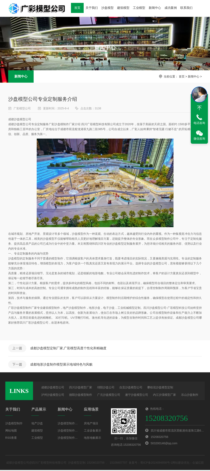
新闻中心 (154, 11)
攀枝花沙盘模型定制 (160, 388)
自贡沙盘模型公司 (130, 388)
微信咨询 (199, 138)
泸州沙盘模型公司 (52, 395)
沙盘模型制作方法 (68, 424)
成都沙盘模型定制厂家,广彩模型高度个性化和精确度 (69, 348)
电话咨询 (199, 123)
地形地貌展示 (92, 438)
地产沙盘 (37, 424)
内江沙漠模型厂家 (164, 395)
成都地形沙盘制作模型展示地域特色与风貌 (62, 365)
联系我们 (185, 8)
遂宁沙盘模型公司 (136, 395)
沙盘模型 (107, 11)
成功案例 (170, 8)
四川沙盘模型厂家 (80, 388)
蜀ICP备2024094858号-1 (156, 463)
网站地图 (11, 431)
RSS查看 (11, 438)
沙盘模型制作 (14, 424)
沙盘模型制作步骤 (68, 431)
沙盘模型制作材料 (68, 438)
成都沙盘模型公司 (52, 388)
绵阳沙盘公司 (105, 388)
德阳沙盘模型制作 (80, 395)
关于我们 (91, 8)
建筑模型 (123, 11)
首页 (77, 8)
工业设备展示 (92, 431)
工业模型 (138, 11)
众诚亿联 (198, 463)
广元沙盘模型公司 (108, 395)
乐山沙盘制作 (189, 395)
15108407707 (118, 463)
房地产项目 (91, 424)
